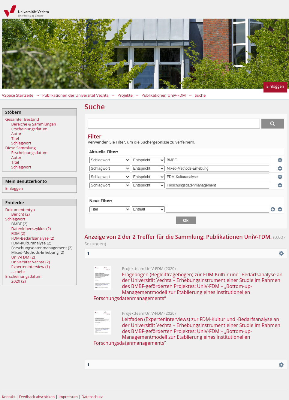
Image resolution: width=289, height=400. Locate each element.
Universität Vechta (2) (30, 262)
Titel (15, 138)
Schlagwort (21, 143)
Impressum (69, 396)
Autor (16, 133)
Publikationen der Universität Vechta (75, 95)
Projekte (125, 95)
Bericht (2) (20, 214)
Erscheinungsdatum (29, 129)
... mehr (18, 271)
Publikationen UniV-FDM (164, 95)
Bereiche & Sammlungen (33, 124)
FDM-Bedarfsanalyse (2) (32, 238)
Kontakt (8, 396)
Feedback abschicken (37, 396)
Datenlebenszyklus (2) (31, 228)
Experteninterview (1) (30, 266)
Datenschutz (92, 396)
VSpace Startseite (18, 95)
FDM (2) (18, 233)
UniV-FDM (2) (23, 257)
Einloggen (275, 86)
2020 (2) (18, 281)
